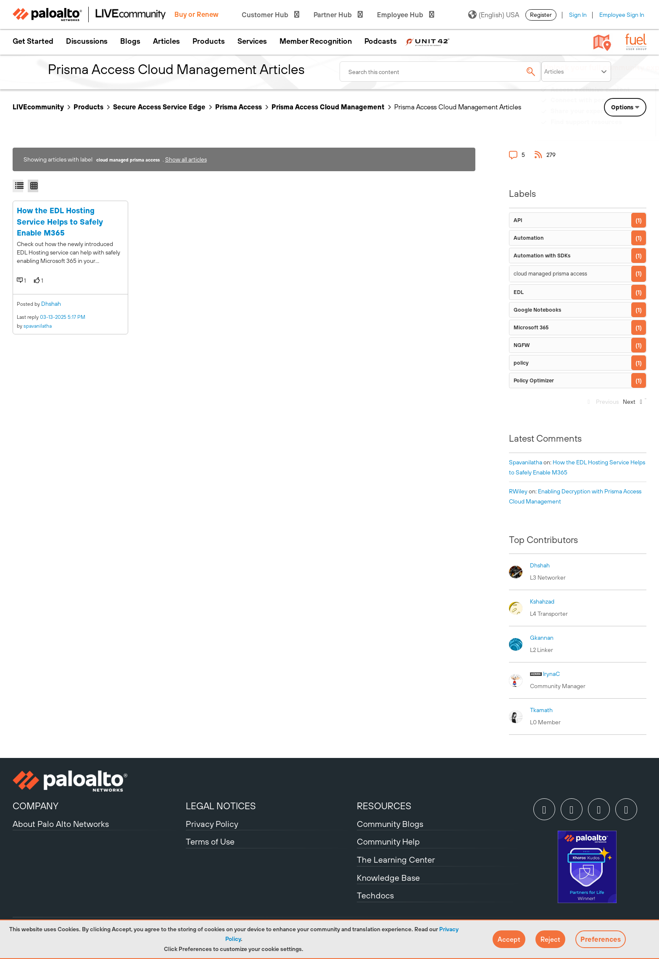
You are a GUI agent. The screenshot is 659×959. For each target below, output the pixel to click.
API (518, 220)
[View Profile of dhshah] (540, 565)
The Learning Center (396, 859)
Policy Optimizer (534, 380)
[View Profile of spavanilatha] (525, 462)
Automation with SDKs (542, 255)
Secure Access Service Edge (159, 107)
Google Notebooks (537, 310)
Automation (529, 238)
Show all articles (186, 159)
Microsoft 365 (531, 327)
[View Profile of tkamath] (541, 710)
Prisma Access (238, 107)
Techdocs (375, 895)
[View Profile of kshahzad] (542, 601)
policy (521, 363)
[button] (509, 939)
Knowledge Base (388, 877)
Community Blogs (390, 824)
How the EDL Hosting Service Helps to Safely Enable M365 (60, 221)
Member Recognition (315, 41)
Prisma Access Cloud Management (328, 107)
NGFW (522, 345)
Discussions (87, 41)
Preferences (600, 939)
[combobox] (440, 71)
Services (252, 41)
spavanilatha (38, 326)
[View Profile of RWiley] (518, 491)
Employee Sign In (621, 14)
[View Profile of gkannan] (542, 638)
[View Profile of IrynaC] (551, 674)
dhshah (51, 303)
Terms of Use (210, 841)
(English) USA (493, 15)
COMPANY (35, 805)
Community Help (388, 841)
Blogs (130, 41)
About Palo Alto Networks (61, 824)
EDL (519, 292)
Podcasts (380, 41)
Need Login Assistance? (608, 130)
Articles (166, 41)
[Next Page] (632, 404)
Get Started (33, 41)
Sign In (578, 14)
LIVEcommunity (38, 107)
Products (208, 41)
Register (541, 14)
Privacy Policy (212, 824)
